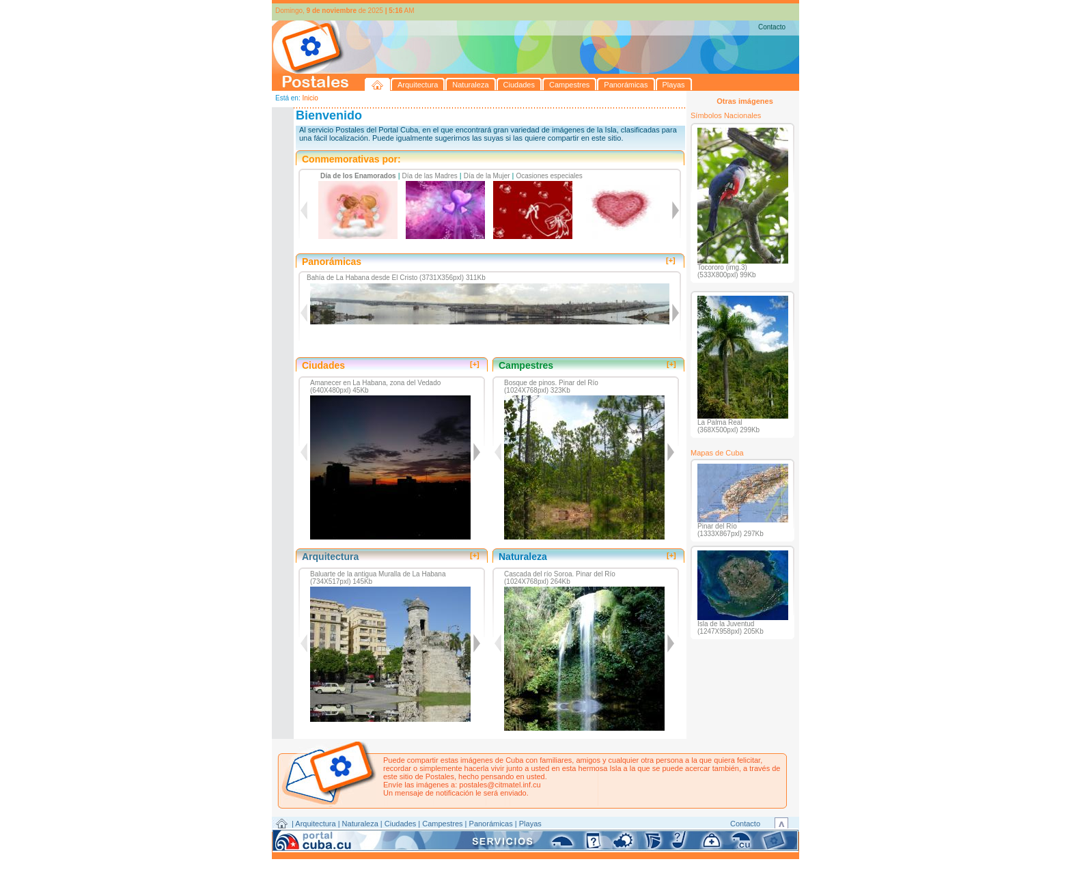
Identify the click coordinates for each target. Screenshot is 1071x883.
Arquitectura (315, 823)
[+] (671, 260)
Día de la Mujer (487, 176)
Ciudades (400, 823)
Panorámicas (491, 823)
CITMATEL (594, 839)
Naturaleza (360, 823)
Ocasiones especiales (549, 176)
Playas (530, 823)
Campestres (442, 823)
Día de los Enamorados (358, 176)
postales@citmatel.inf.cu (499, 785)
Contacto (771, 27)
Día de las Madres (430, 176)
